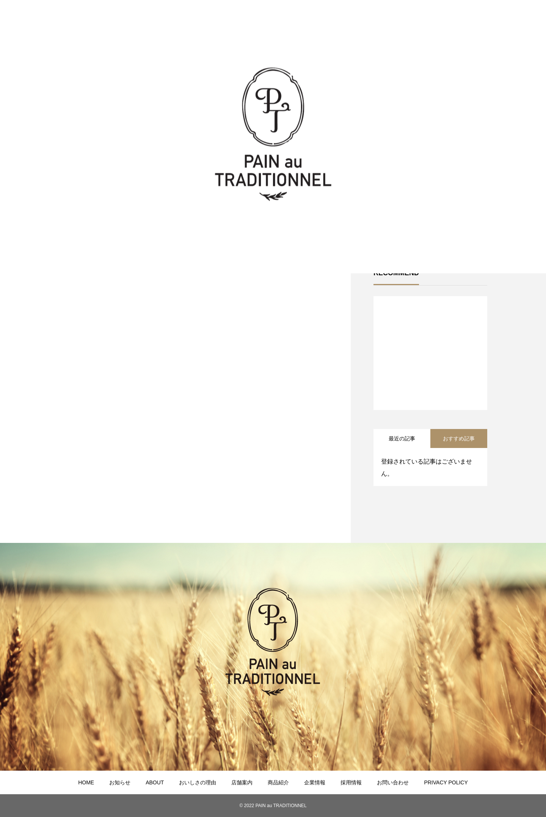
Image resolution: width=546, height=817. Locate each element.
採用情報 (351, 782)
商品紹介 (278, 782)
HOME (86, 782)
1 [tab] (430, 390)
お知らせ (119, 782)
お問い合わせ (393, 782)
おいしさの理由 (197, 782)
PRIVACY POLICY (446, 782)
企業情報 (314, 782)
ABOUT (155, 782)
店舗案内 (242, 782)
